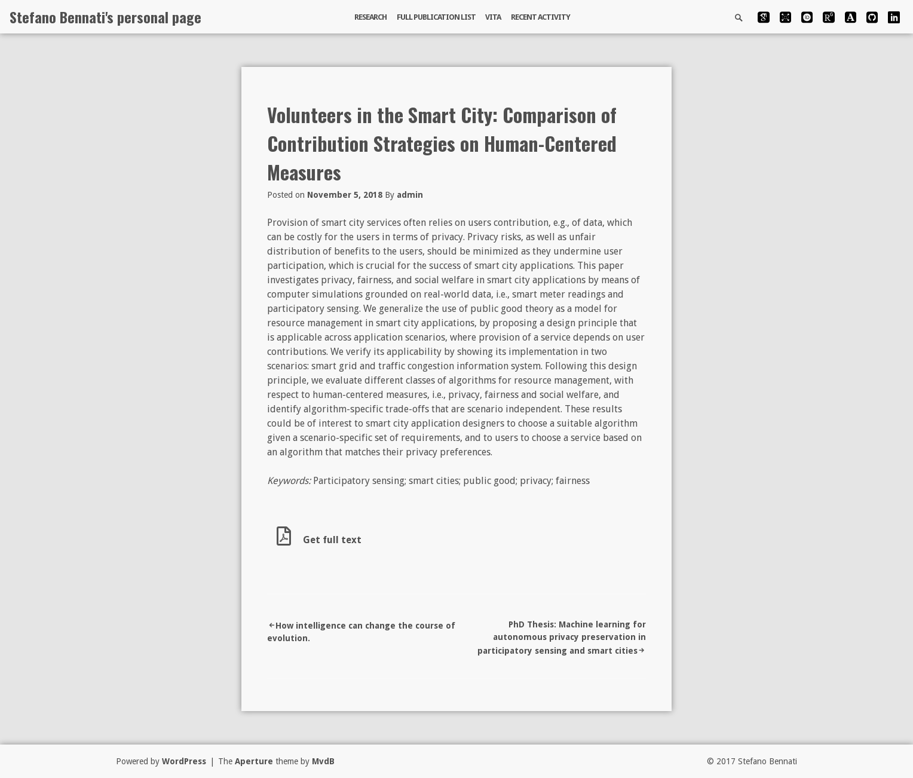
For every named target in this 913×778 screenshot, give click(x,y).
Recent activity (540, 17)
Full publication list (436, 17)
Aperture (254, 761)
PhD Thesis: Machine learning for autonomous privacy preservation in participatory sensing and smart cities (561, 638)
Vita (493, 17)
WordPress (184, 761)
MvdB (323, 761)
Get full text (319, 540)
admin (410, 195)
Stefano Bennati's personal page (105, 16)
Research (370, 17)
